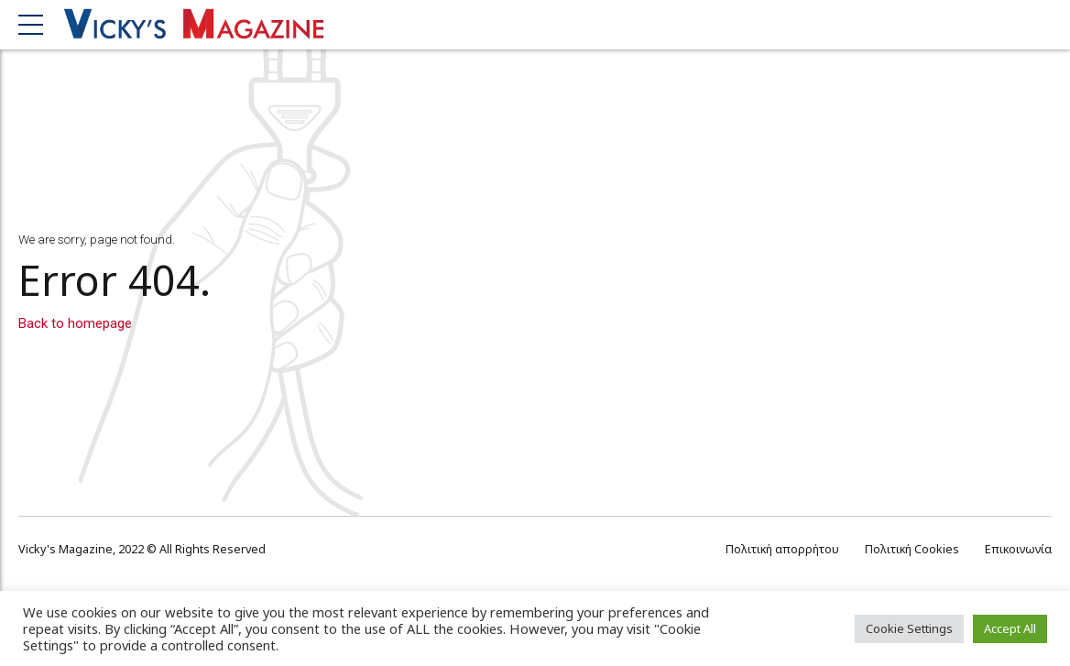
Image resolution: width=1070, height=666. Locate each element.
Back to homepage (75, 323)
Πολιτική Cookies (912, 549)
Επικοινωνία (1018, 549)
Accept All (1010, 628)
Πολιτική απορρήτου (782, 549)
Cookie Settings (909, 628)
